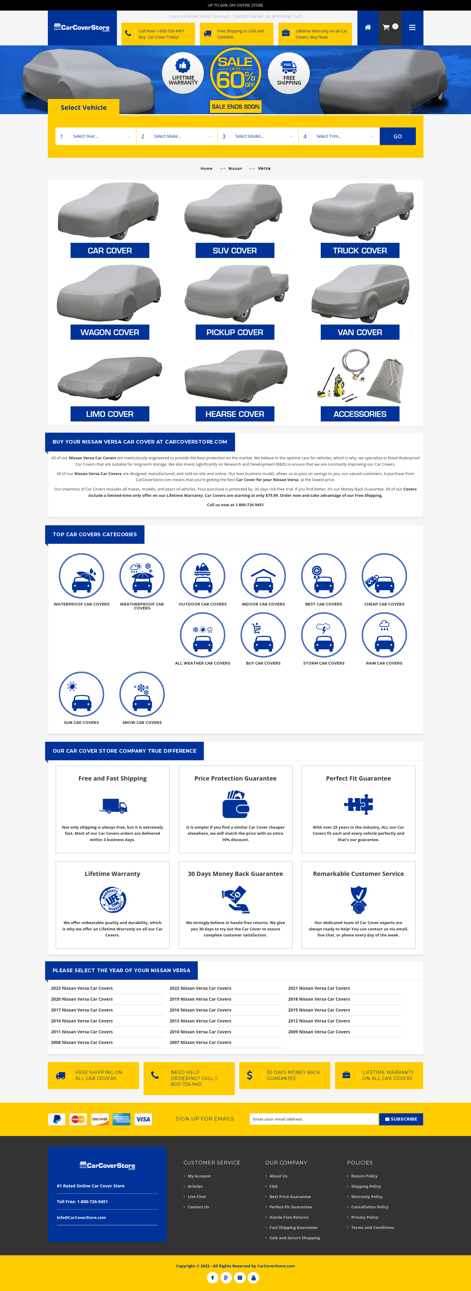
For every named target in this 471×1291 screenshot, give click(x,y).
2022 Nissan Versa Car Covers (200, 988)
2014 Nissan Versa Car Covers (82, 1021)
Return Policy (364, 1176)
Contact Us (198, 1207)
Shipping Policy (366, 1186)
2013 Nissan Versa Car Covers (200, 1021)
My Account (199, 1176)
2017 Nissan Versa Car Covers (82, 1010)
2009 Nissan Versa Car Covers (319, 1032)
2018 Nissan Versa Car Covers (319, 999)
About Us (278, 1176)
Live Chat (197, 1196)
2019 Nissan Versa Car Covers (200, 999)
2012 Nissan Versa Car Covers (319, 1021)
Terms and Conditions (372, 1227)
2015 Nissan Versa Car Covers (319, 1010)
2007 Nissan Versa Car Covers (200, 1042)
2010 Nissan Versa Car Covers (200, 1032)
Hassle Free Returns (289, 1217)
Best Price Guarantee (290, 1196)
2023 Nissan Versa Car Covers (82, 988)
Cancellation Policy (370, 1207)
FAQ (273, 1186)
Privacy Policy (364, 1217)
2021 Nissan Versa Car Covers (319, 988)
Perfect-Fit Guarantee (291, 1207)
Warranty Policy (367, 1196)
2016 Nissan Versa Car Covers (200, 1010)
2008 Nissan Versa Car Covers (82, 1042)
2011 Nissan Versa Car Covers (82, 1032)
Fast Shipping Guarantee (294, 1227)
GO (397, 136)
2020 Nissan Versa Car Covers (82, 999)
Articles (195, 1186)
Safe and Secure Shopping (295, 1237)
